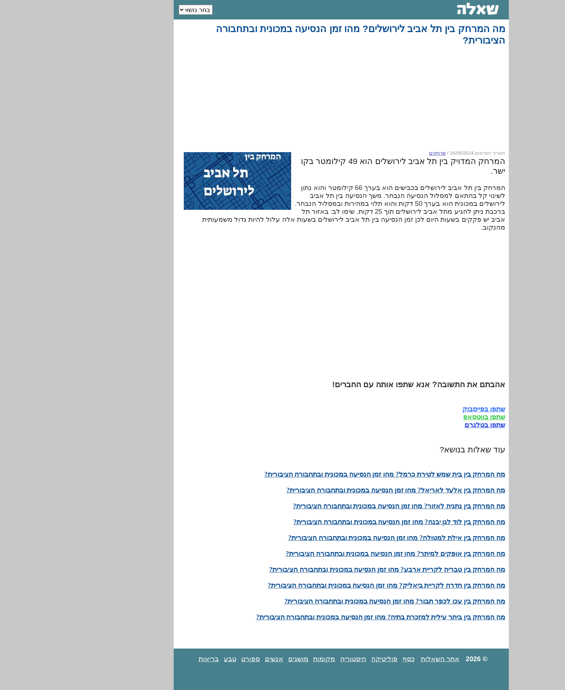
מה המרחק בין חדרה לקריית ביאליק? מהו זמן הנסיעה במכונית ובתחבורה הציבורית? (327, 585)
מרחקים (378, 153)
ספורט (191, 659)
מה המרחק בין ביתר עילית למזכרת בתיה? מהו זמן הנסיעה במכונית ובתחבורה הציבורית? (321, 617)
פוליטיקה (325, 659)
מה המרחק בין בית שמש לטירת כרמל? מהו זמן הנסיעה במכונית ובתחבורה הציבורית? (325, 474)
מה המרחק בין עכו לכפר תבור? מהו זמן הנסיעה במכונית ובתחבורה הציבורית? (336, 601)
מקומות (265, 659)
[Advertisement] (284, 98)
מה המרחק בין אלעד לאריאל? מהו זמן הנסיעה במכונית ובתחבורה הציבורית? (337, 490)
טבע (171, 659)
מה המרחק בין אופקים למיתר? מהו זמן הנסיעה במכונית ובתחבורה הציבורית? (336, 553)
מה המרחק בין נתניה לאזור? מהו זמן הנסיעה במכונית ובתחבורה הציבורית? (340, 506)
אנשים (215, 659)
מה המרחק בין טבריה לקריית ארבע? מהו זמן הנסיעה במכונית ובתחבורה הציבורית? (328, 569)
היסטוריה (294, 659)
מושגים (240, 659)
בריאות (150, 659)
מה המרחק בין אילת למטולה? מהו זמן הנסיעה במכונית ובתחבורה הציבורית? (338, 537)
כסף (350, 659)
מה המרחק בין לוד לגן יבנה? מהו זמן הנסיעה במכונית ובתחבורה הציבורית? (340, 522)
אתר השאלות (381, 659)
